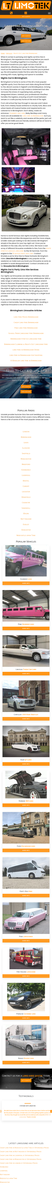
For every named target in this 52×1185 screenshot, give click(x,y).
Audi (26, 760)
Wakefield (25, 497)
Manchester (26, 459)
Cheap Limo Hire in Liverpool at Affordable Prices (19, 1155)
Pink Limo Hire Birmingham (26, 328)
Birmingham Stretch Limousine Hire (26, 339)
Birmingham (26, 437)
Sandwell (26, 508)
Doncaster (26, 530)
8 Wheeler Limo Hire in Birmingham (26, 360)
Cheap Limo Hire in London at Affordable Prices (19, 1163)
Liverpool (26, 475)
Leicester (26, 491)
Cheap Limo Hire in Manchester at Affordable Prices (20, 1159)
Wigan (26, 513)
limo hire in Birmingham (32, 116)
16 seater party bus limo (22, 253)
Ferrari (26, 801)
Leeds (26, 442)
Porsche (26, 1014)
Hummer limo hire (17, 113)
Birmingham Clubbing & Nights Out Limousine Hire (26, 344)
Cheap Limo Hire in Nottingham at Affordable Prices (20, 1151)
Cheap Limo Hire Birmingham (26, 322)
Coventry (26, 502)
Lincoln (26, 669)
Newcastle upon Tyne (26, 535)
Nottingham (26, 519)
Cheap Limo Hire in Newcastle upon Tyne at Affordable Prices (24, 1148)
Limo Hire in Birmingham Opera (26, 350)
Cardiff (26, 486)
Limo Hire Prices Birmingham (26, 317)
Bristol (26, 481)
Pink (26, 624)
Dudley (26, 524)
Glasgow (26, 448)
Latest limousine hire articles (26, 1143)
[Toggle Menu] (49, 13)
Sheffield (26, 453)
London (26, 431)
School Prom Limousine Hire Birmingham (26, 333)
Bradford (26, 464)
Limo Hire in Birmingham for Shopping (26, 355)
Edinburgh (26, 470)
